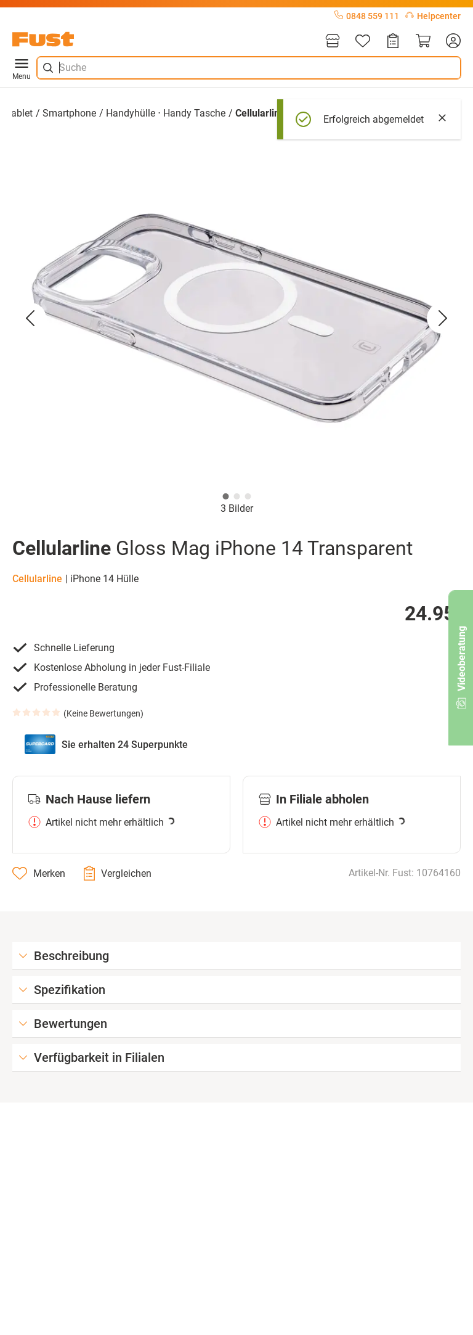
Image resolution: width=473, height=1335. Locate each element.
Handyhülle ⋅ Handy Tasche (165, 113)
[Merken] (38, 873)
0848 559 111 (366, 16)
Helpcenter (433, 16)
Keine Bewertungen (103, 713)
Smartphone (69, 113)
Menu (21, 68)
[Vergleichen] (118, 873)
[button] (236, 318)
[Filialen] (332, 41)
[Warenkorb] (423, 41)
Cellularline (37, 579)
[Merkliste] (362, 41)
